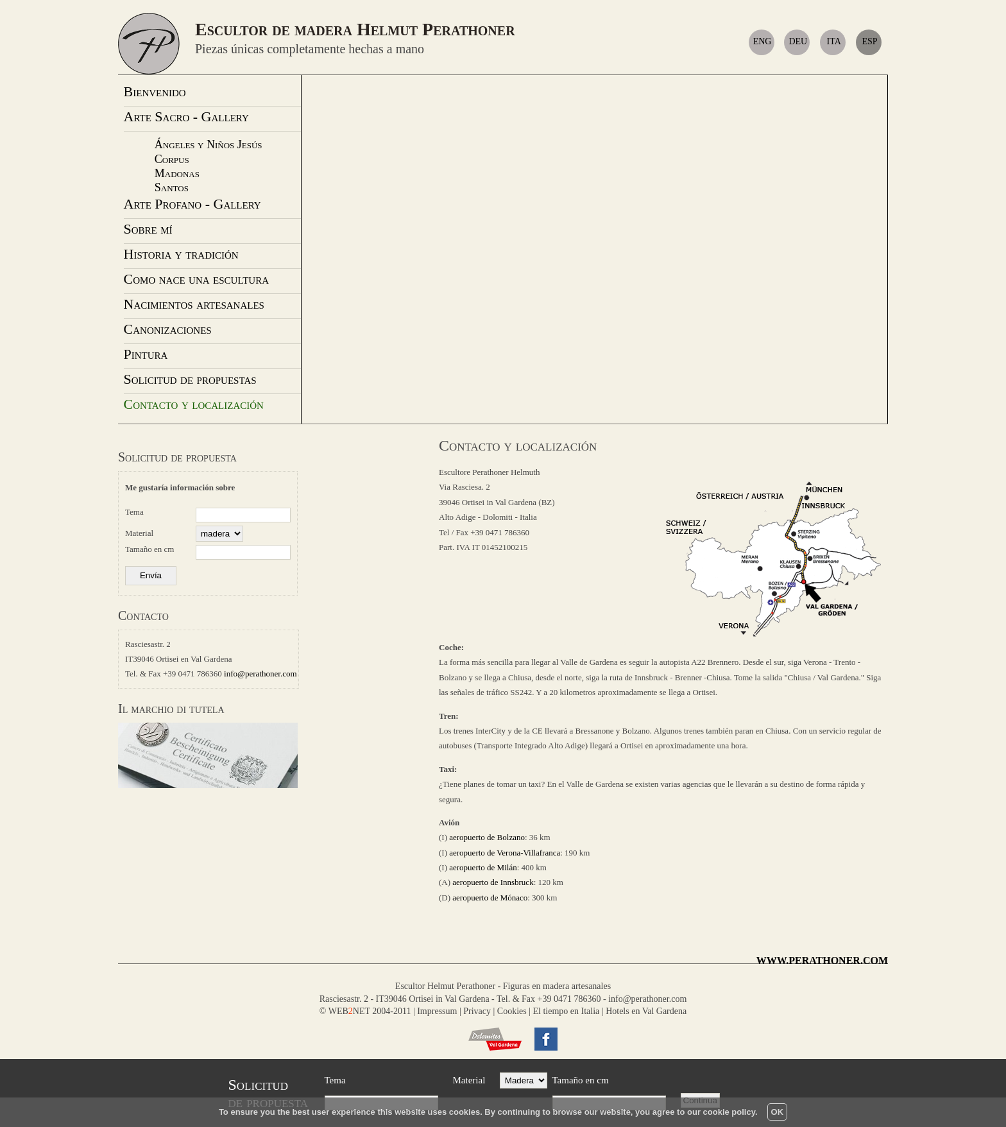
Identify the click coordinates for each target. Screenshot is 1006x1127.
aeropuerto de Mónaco (489, 897)
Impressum (437, 1011)
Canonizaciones (168, 329)
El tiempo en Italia (566, 1011)
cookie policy (729, 1112)
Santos (172, 187)
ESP (869, 41)
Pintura (146, 354)
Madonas (177, 173)
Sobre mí (148, 229)
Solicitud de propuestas (190, 379)
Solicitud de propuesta (177, 457)
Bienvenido (155, 91)
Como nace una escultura (196, 279)
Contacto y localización (194, 404)
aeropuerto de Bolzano (487, 837)
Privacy (477, 1011)
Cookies (512, 1011)
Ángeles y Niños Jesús (208, 144)
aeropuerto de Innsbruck (492, 882)
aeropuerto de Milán (482, 867)
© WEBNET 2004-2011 (365, 1011)
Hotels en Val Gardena (646, 1011)
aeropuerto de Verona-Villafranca (504, 852)
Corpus (172, 159)
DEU (799, 41)
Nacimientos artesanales (194, 304)
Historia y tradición (181, 254)
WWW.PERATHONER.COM (822, 960)
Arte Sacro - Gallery (186, 116)
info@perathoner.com (260, 673)
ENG (763, 41)
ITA (834, 41)
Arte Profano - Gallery (192, 204)
